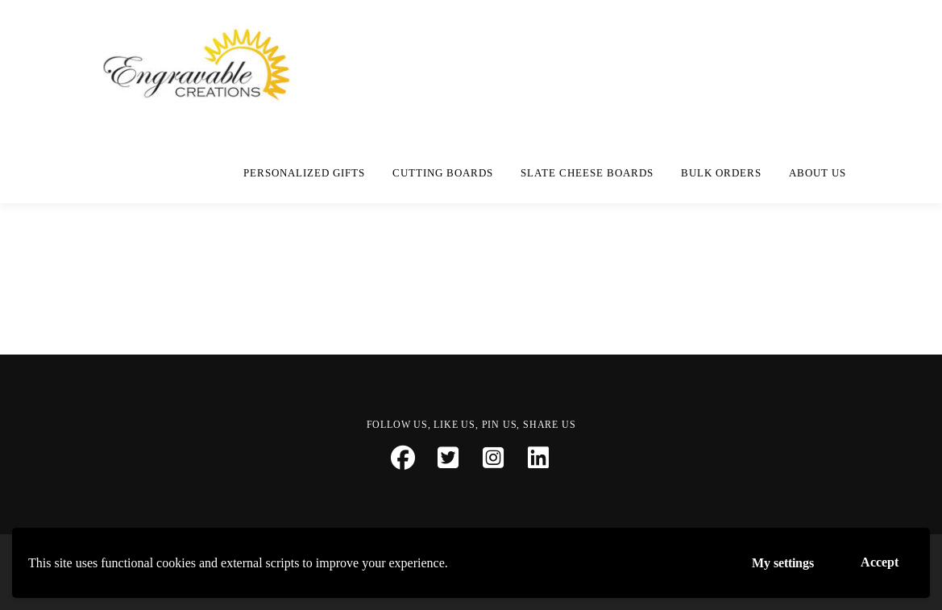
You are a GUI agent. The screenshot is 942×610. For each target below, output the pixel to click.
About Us (817, 173)
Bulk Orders (721, 173)
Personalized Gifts (304, 173)
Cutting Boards (442, 173)
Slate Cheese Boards (587, 173)
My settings (783, 563)
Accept (879, 562)
